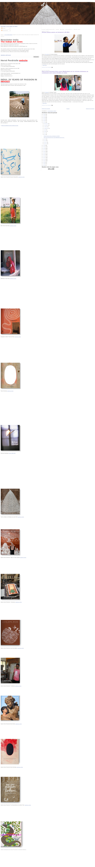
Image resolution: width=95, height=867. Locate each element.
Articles (3, 28)
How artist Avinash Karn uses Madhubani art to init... (54, 137)
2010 (44, 160)
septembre (46, 128)
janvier (45, 143)
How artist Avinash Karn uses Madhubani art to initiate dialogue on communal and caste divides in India (65, 72)
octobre (45, 126)
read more (45, 65)
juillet (45, 131)
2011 (44, 159)
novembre (46, 125)
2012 (44, 157)
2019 (44, 146)
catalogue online (13, 225)
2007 (44, 165)
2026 (44, 114)
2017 (44, 149)
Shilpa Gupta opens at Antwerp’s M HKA (55, 32)
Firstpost (46, 92)
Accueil (68, 108)
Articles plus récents (46, 108)
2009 (44, 162)
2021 (44, 122)
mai (45, 134)
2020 (44, 145)
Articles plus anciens (90, 108)
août (45, 129)
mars (45, 140)
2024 (44, 117)
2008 (44, 163)
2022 (44, 120)
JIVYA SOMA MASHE (8, 34)
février (45, 142)
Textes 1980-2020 (12, 453)
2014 (44, 154)
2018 (44, 148)
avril (45, 139)
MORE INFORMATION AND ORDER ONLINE (9, 125)
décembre (46, 123)
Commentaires (4, 30)
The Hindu (47, 54)
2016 (44, 151)
